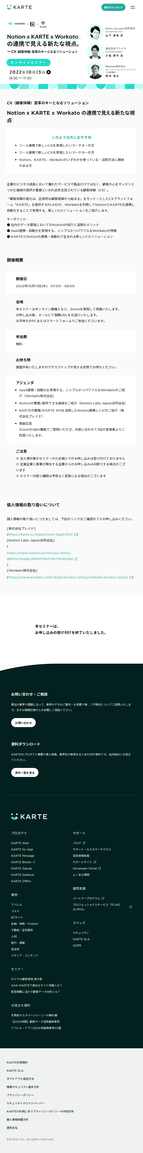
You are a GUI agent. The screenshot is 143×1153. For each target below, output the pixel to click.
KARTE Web (20, 843)
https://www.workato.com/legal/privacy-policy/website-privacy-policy (68, 577)
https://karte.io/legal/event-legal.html (40, 534)
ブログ (79, 843)
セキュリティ (81, 933)
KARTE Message (22, 855)
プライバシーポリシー (20, 1095)
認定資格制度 (81, 855)
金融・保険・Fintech (24, 923)
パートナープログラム (88, 898)
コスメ (15, 911)
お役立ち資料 (20, 1005)
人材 (14, 936)
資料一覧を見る (25, 772)
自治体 (15, 949)
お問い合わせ (23, 723)
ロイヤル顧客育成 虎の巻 (26, 979)
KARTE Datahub (22, 874)
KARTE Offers (21, 881)
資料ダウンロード (113, 7)
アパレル (16, 904)
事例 (14, 895)
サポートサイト (84, 862)
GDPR (77, 945)
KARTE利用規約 (17, 1062)
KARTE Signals (21, 868)
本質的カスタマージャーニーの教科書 (34, 1015)
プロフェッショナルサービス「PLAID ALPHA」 (102, 907)
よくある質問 (81, 874)
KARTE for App (22, 849)
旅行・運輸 (18, 942)
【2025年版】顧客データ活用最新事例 (35, 1021)
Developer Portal (87, 868)
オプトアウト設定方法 (20, 1078)
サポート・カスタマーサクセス (92, 849)
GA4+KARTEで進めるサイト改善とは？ (36, 985)
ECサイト (17, 917)
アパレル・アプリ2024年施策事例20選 (36, 1028)
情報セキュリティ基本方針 (23, 1086)
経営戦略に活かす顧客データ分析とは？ (35, 991)
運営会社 (12, 1127)
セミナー (17, 969)
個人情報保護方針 (17, 1119)
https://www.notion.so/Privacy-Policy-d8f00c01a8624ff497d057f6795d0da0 (40, 556)
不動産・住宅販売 (22, 930)
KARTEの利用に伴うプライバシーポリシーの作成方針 (40, 1111)
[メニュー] (132, 7)
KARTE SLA (81, 939)
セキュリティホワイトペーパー (26, 1103)
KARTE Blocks (23, 862)
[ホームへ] (19, 7)
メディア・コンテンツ (24, 955)
